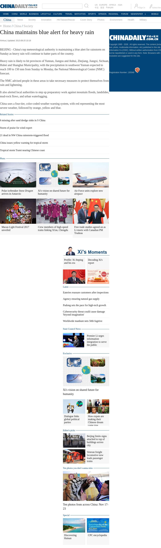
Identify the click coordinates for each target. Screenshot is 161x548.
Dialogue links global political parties (71, 419)
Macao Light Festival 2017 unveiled (15, 228)
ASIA (120, 5)
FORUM (124, 14)
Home (7, 26)
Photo (2, 158)
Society (32, 19)
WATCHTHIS (80, 14)
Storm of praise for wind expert (16, 127)
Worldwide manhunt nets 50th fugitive (82, 321)
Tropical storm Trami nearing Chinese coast (22, 150)
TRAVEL (69, 14)
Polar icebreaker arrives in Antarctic (17, 192)
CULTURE (57, 14)
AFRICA (112, 5)
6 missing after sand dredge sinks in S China (22, 120)
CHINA (15, 14)
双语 (102, 8)
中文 (97, 8)
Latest (65, 287)
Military (143, 19)
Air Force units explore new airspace (88, 192)
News (20, 19)
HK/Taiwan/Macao (66, 19)
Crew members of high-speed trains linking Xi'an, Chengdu (53, 228)
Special (66, 515)
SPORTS (92, 14)
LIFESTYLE (46, 14)
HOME (6, 14)
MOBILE (154, 14)
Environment (116, 19)
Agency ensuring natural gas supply (81, 298)
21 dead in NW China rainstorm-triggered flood (24, 135)
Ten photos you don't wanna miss (78, 468)
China (17, 26)
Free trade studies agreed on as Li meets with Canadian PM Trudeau (90, 230)
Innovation (46, 19)
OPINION (102, 14)
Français (109, 7)
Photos (100, 19)
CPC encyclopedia (97, 535)
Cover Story (86, 19)
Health (131, 19)
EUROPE (103, 5)
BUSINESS (34, 14)
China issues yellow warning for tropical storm (24, 142)
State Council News (72, 329)
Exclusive (67, 353)
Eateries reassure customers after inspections (86, 292)
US (96, 5)
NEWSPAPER (137, 14)
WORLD (23, 14)
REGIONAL (113, 14)
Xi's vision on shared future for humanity (54, 192)
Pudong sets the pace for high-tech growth (84, 305)
